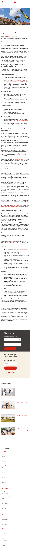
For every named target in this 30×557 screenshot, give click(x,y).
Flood (3, 535)
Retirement (4, 482)
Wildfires (3, 545)
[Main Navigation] (2, 2)
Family (3, 458)
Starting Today (4, 524)
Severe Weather (5, 540)
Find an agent (10, 368)
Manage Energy (5, 519)
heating (16, 242)
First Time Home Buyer (6, 496)
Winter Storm (4, 548)
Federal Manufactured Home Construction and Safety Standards (15, 81)
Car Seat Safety (5, 517)
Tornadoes (4, 543)
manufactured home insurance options (9, 206)
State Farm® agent (15, 205)
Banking (3, 456)
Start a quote (10, 348)
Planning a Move (5, 503)
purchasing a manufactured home (11, 239)
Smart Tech (4, 522)
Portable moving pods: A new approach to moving (22, 429)
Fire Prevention (5, 533)
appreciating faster (19, 159)
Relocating (4, 508)
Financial (3, 472)
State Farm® (12, 36)
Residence (4, 461)
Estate (3, 470)
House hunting (20, 388)
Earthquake (4, 530)
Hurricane (3, 538)
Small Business (4, 484)
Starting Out (4, 491)
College (3, 467)
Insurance (3, 477)
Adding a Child (4, 498)
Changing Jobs (4, 501)
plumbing (12, 242)
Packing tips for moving (22, 402)
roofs (15, 253)
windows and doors (22, 249)
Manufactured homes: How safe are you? (22, 416)
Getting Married (5, 493)
